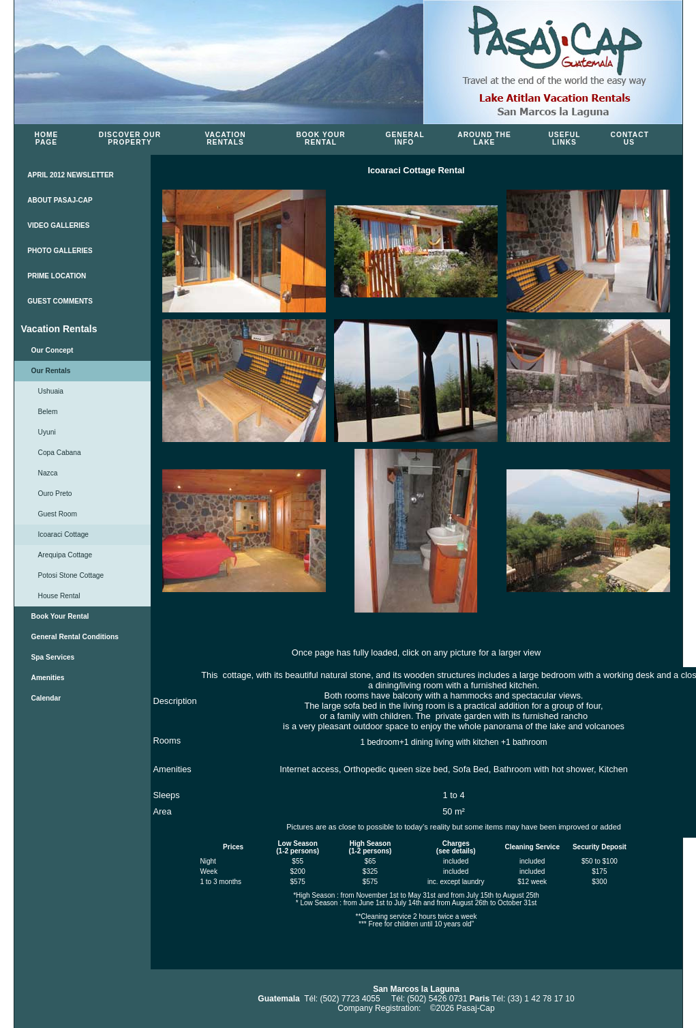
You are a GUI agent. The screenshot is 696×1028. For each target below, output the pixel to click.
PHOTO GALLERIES (59, 250)
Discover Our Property (130, 138)
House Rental (59, 596)
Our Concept (52, 350)
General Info (405, 138)
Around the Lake (484, 138)
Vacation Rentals (225, 138)
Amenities (48, 677)
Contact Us (630, 138)
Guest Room (57, 514)
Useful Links (564, 138)
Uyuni (47, 432)
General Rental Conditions (75, 637)
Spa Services (53, 657)
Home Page (47, 138)
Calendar (46, 698)
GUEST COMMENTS (60, 301)
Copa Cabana (59, 452)
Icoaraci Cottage (63, 534)
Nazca (48, 473)
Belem (48, 411)
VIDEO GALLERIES (58, 225)
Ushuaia (51, 391)
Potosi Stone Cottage (71, 575)
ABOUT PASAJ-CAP (59, 200)
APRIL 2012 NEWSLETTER (70, 175)
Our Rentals (51, 371)
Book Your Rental (320, 138)
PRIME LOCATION (56, 276)
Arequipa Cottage (65, 555)
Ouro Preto (55, 493)
